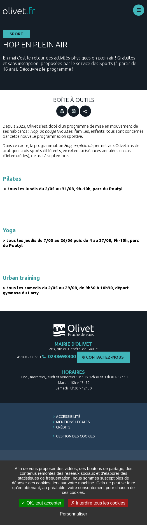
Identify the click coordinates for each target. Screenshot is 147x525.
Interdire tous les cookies (98, 503)
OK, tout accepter (41, 503)
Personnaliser (73, 514)
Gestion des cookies (75, 436)
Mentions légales (73, 422)
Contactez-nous (105, 357)
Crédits (63, 427)
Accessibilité (68, 416)
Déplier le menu (138, 10)
